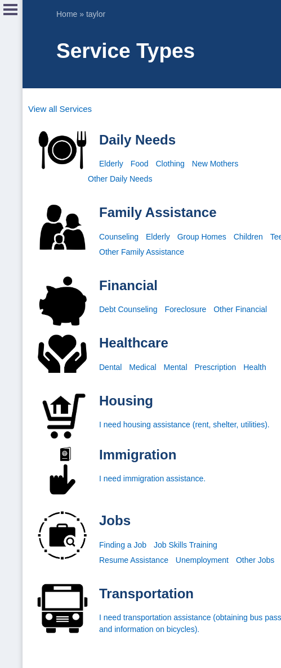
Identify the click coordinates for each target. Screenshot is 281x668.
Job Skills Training (185, 544)
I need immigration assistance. (152, 478)
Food (140, 163)
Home (66, 14)
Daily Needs (137, 139)
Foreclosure (185, 309)
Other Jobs (255, 560)
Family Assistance (158, 212)
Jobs (115, 520)
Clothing (170, 163)
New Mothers (215, 163)
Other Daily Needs (120, 178)
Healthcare (133, 342)
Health (254, 367)
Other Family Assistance (141, 251)
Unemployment (202, 560)
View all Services (60, 109)
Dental (110, 367)
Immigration (137, 454)
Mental (176, 367)
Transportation (146, 593)
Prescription (215, 367)
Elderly (111, 163)
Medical (142, 367)
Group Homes (201, 236)
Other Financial (240, 309)
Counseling (119, 236)
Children (248, 236)
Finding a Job (122, 544)
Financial (128, 285)
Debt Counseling (128, 309)
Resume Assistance (133, 560)
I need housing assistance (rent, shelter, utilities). (184, 424)
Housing (126, 400)
